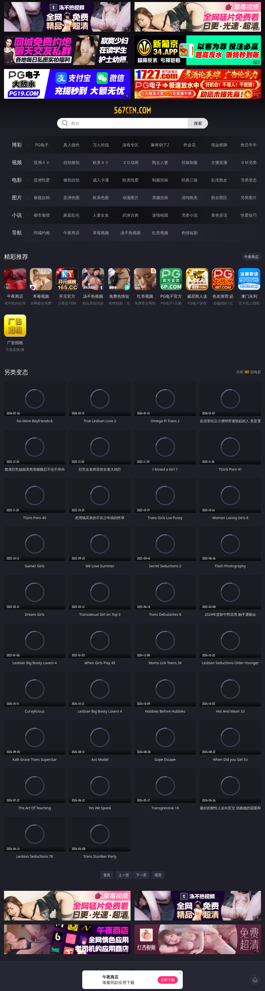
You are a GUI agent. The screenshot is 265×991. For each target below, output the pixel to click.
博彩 (17, 144)
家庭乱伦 (71, 215)
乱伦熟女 (219, 180)
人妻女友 (101, 215)
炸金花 (190, 145)
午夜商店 (71, 232)
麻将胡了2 (160, 145)
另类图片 (249, 197)
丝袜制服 (190, 162)
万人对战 (101, 145)
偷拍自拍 (71, 180)
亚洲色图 (71, 197)
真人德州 (71, 145)
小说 (17, 215)
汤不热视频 (130, 232)
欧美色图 (101, 197)
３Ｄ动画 (130, 162)
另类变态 (249, 180)
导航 (17, 232)
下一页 (141, 875)
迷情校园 (160, 215)
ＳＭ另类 (249, 162)
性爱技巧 (249, 215)
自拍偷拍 (71, 162)
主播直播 (219, 162)
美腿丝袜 (160, 197)
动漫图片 (130, 197)
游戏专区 (130, 145)
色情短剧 (190, 232)
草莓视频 (101, 232)
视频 (17, 162)
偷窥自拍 (42, 197)
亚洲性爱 (42, 180)
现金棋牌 (219, 145)
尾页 (158, 875)
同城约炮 (42, 232)
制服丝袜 (160, 180)
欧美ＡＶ (101, 162)
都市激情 (42, 215)
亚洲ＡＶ (42, 162)
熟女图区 (219, 197)
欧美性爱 (130, 180)
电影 (17, 179)
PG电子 (42, 145)
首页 (106, 875)
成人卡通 (101, 180)
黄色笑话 (219, 215)
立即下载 (168, 979)
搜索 (198, 123)
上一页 (123, 875)
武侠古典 (130, 215)
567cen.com (132, 110)
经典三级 (190, 180)
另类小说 (190, 215)
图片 (17, 197)
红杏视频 (160, 232)
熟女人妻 (160, 162)
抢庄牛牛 (249, 145)
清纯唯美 (190, 197)
